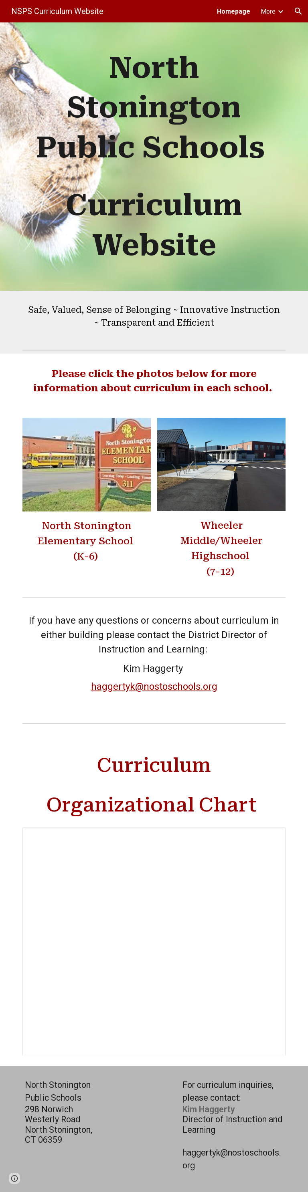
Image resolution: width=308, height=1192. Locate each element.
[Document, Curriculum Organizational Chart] (153, 942)
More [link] (268, 11)
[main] (153, 156)
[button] (298, 11)
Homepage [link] (233, 11)
